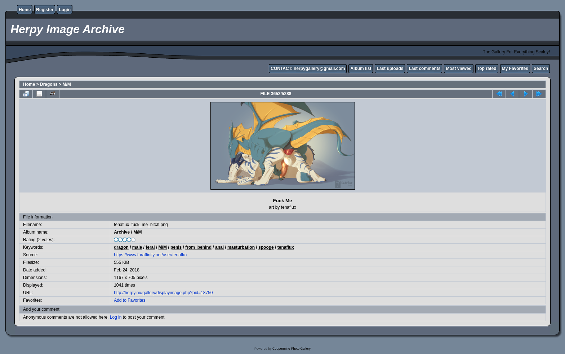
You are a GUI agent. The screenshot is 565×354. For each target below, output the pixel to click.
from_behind (198, 247)
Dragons (49, 84)
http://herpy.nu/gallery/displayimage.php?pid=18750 (163, 292)
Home (25, 9)
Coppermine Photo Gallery (291, 348)
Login (65, 9)
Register (44, 9)
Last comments (424, 68)
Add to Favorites (129, 300)
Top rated (487, 68)
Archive (122, 232)
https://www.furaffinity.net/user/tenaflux (150, 254)
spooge (266, 247)
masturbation (241, 247)
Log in (116, 317)
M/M (66, 84)
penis (176, 247)
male (137, 247)
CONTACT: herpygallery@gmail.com (308, 68)
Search (541, 68)
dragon (121, 247)
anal (219, 247)
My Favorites (515, 68)
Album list (360, 68)
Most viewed (458, 68)
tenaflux (285, 247)
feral (150, 247)
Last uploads (390, 68)
